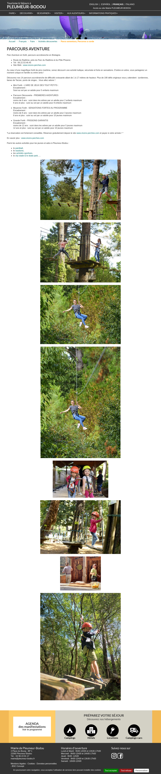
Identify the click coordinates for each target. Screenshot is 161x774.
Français (23, 41)
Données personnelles (47, 764)
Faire (12, 13)
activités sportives (24, 153)
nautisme (19, 151)
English (93, 4)
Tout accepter (111, 770)
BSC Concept (18, 766)
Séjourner (44, 13)
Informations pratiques (103, 13)
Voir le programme (32, 729)
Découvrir (26, 13)
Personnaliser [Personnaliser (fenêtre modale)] (141, 770)
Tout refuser (126, 770)
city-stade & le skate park (26, 156)
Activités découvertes (47, 41)
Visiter (58, 13)
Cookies (31, 764)
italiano (129, 4)
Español (105, 4)
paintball (19, 148)
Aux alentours (76, 13)
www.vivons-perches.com (34, 65)
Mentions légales (18, 764)
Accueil (12, 41)
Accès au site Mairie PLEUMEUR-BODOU (112, 8)
